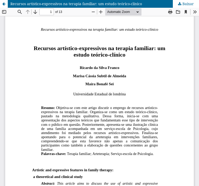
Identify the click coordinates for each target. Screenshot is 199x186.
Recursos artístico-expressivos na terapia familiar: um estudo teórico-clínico (76, 3)
